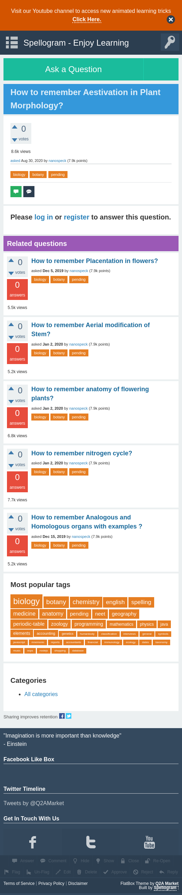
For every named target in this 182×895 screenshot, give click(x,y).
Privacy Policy (51, 883)
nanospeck (79, 271)
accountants (73, 642)
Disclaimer (78, 883)
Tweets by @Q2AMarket (33, 803)
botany (38, 174)
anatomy (52, 614)
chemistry (86, 602)
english (115, 602)
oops (30, 650)
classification (109, 633)
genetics (67, 633)
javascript (19, 642)
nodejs (44, 650)
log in (43, 217)
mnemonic (38, 642)
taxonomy (162, 642)
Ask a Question (73, 69)
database (78, 650)
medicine (24, 614)
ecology (131, 642)
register (76, 217)
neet (100, 614)
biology (19, 174)
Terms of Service (18, 883)
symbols (163, 633)
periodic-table (29, 624)
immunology (111, 642)
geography (124, 614)
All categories (41, 694)
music (17, 650)
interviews (130, 633)
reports (55, 642)
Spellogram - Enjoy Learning (76, 42)
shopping (59, 650)
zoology (59, 624)
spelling (141, 602)
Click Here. (86, 19)
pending (58, 174)
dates (145, 642)
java (164, 624)
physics (147, 624)
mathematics (121, 624)
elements (21, 633)
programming (88, 624)
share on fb (62, 716)
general (147, 633)
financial (93, 642)
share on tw (68, 716)
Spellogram (165, 887)
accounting (46, 633)
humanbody (87, 633)
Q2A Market (167, 883)
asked (15, 161)
